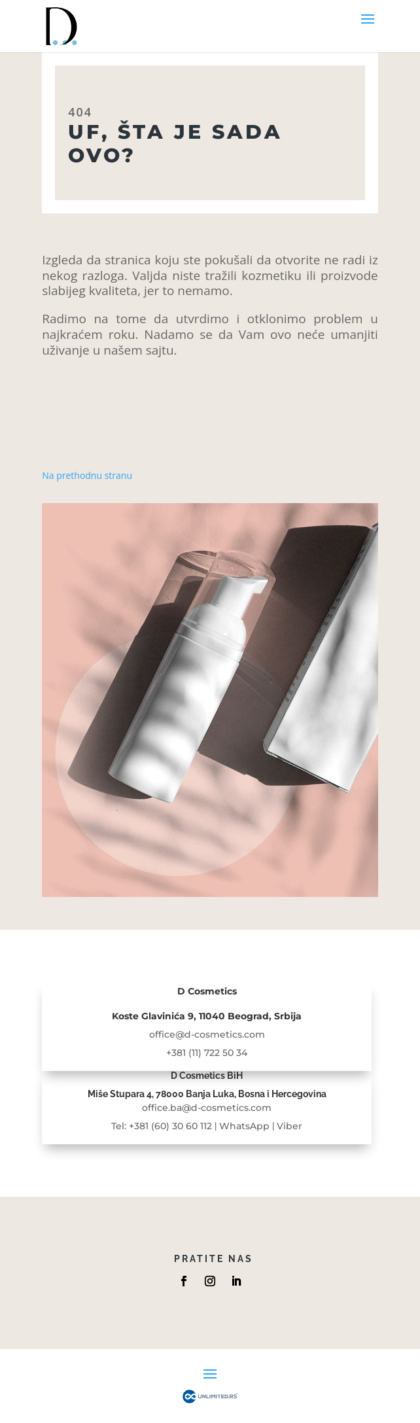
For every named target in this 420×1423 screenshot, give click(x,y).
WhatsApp (244, 1126)
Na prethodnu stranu (87, 475)
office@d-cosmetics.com (207, 1034)
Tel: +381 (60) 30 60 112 (161, 1126)
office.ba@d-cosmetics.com (206, 1108)
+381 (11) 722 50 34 (206, 1053)
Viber (289, 1126)
